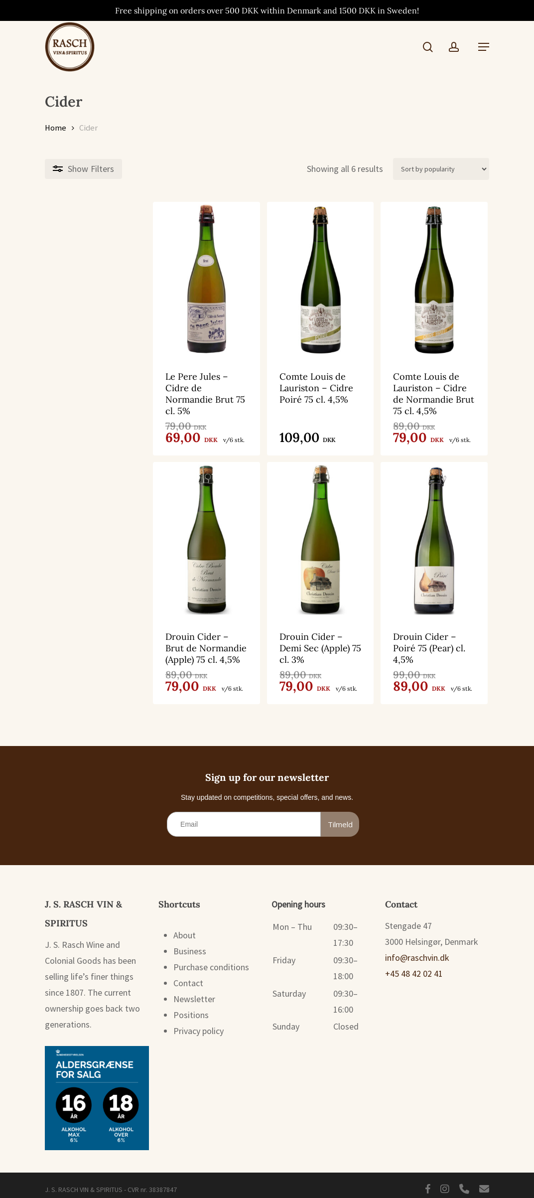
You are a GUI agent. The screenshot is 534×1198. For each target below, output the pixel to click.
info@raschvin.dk (417, 950)
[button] (483, 47)
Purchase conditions (211, 960)
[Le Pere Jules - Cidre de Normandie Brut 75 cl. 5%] (115, 279)
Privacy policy (198, 1024)
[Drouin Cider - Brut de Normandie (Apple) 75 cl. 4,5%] (115, 530)
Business (189, 944)
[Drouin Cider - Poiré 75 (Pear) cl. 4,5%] (416, 530)
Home (55, 128)
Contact (188, 976)
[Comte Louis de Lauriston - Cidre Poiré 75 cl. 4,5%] (266, 279)
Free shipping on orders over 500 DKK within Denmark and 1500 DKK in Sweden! (267, 10)
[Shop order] (441, 169)
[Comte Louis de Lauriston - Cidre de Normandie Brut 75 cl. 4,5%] (416, 279)
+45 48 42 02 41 (414, 966)
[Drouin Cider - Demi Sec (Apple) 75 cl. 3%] (266, 530)
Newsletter (194, 992)
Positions (191, 1008)
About (184, 928)
